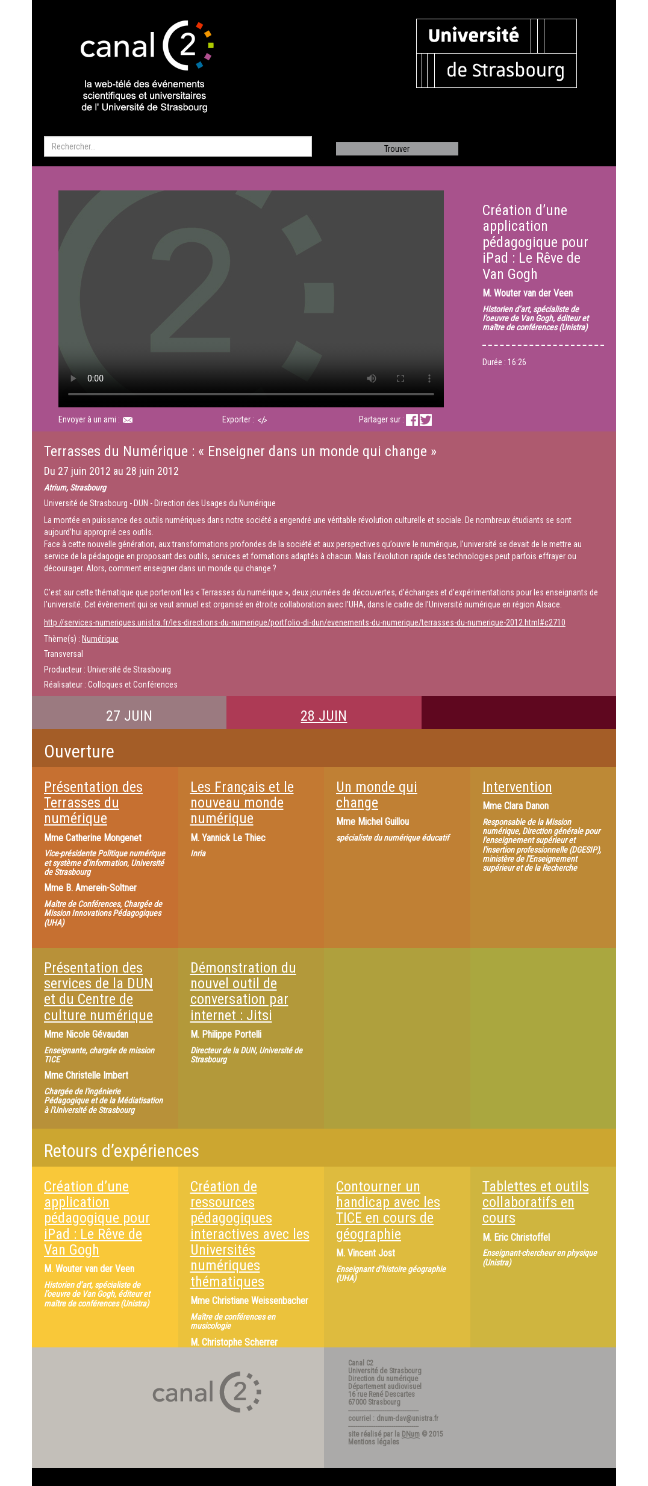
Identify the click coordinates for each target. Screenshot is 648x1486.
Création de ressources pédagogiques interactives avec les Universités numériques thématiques (250, 1234)
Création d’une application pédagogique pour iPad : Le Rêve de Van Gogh (97, 1218)
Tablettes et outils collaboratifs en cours (535, 1202)
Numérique (100, 639)
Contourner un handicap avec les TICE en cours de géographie (388, 1210)
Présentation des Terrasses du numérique (93, 803)
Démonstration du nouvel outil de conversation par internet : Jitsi (243, 991)
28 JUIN (324, 715)
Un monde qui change (376, 795)
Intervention (517, 787)
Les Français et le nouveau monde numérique (242, 803)
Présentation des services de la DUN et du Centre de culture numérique (98, 991)
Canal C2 (360, 1363)
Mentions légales (373, 1442)
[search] (178, 146)
